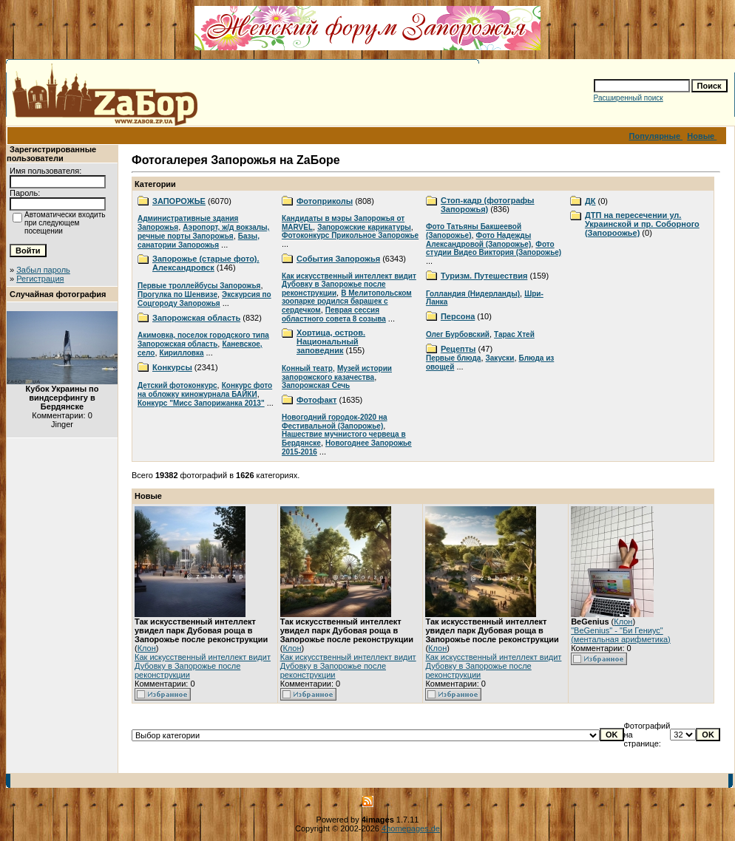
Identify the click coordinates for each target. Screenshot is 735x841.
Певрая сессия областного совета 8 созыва (334, 314)
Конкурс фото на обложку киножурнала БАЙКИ (205, 389)
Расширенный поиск (628, 98)
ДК (590, 201)
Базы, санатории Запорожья (199, 240)
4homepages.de (411, 828)
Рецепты (458, 348)
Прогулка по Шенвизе (177, 294)
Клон (147, 648)
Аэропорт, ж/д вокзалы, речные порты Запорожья (203, 231)
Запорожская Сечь (316, 385)
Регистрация (40, 278)
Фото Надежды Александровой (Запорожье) (478, 239)
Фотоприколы (325, 201)
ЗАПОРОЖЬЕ (179, 201)
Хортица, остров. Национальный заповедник (331, 341)
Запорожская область (196, 317)
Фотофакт (316, 399)
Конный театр (307, 368)
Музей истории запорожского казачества (337, 372)
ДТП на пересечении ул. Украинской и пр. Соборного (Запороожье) (642, 224)
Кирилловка (182, 353)
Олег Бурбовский (458, 334)
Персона (458, 316)
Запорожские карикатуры (364, 227)
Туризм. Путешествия (484, 275)
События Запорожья (338, 258)
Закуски (500, 358)
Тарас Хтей (514, 334)
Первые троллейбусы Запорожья (199, 286)
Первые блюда (453, 358)
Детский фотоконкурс (177, 385)
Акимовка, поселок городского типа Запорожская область (203, 339)
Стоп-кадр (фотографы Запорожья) (488, 205)
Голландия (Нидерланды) (473, 294)
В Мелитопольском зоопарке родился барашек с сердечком (347, 301)
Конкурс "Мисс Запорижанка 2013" (201, 403)
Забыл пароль (43, 269)
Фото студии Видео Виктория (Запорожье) (493, 248)
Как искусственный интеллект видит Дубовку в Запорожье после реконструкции (349, 284)
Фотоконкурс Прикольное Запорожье (350, 235)
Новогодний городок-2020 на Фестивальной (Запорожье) (334, 421)
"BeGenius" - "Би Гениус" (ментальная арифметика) (621, 635)
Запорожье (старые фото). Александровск (206, 263)
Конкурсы (172, 367)
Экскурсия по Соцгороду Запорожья (204, 298)
